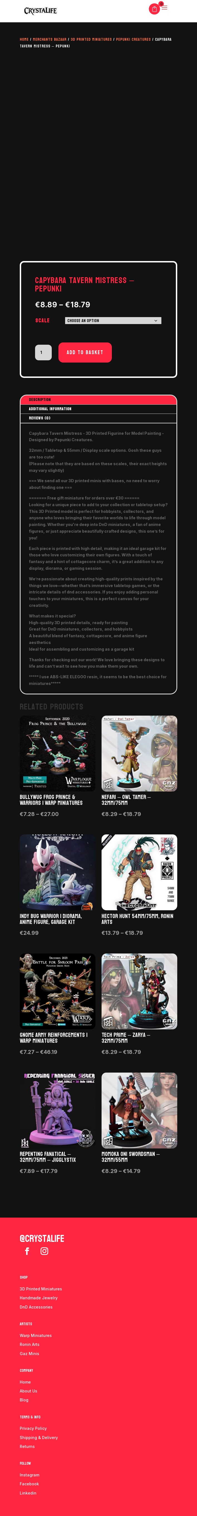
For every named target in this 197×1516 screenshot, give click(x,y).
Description (40, 399)
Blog (24, 1399)
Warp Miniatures (36, 1335)
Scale (42, 320)
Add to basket (85, 352)
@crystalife (42, 1239)
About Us (28, 1391)
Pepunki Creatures (133, 39)
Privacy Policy (33, 1428)
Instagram (29, 1474)
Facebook (29, 1483)
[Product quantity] (43, 352)
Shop (24, 1277)
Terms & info (30, 1417)
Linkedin (28, 1493)
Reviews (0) (39, 418)
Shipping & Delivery (39, 1437)
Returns (27, 1446)
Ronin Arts (30, 1344)
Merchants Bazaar (50, 39)
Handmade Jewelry (39, 1297)
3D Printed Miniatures (91, 39)
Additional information (50, 408)
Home (24, 39)
